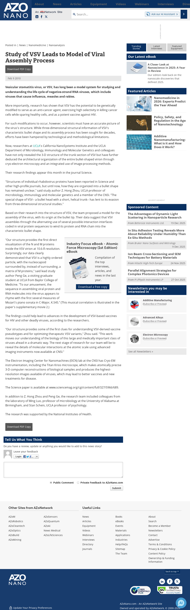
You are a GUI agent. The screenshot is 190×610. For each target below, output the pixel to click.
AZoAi (47, 526)
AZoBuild (14, 535)
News (22, 45)
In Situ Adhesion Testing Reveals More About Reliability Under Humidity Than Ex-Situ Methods (156, 233)
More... (182, 4)
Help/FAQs (121, 544)
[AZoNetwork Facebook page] (41, 17)
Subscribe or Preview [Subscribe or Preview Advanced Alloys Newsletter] (155, 317)
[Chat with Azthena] (181, 603)
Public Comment (63, 482)
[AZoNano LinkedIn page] (37, 17)
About (152, 516)
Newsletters (155, 530)
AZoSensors (51, 516)
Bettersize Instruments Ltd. (149, 222)
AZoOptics (15, 530)
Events (119, 526)
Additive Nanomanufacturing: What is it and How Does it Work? (170, 140)
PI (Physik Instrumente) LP (148, 276)
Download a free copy (92, 287)
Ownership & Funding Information (161, 559)
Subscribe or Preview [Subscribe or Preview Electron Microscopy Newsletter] (155, 334)
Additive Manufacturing (157, 296)
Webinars (88, 535)
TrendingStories (136, 47)
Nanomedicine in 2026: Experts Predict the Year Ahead (169, 101)
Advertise (154, 539)
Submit (116, 488)
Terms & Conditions (160, 544)
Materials (121, 530)
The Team (121, 553)
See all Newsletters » (140, 347)
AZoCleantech (17, 526)
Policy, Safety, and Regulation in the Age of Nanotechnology (170, 120)
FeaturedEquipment (177, 47)
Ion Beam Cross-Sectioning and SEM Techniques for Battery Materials (151, 253)
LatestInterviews (156, 47)
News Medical (52, 530)
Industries (121, 539)
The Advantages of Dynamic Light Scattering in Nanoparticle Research (152, 215)
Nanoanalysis (57, 45)
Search (152, 521)
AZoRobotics (16, 521)
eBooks (119, 521)
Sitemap (120, 549)
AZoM (12, 516)
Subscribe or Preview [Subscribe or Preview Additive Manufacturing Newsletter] (155, 300)
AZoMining (15, 539)
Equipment (89, 526)
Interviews (88, 539)
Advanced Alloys (153, 313)
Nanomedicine (37, 45)
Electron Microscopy (155, 331)
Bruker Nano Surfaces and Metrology (154, 241)
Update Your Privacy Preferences (30, 605)
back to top (172, 571)
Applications (122, 535)
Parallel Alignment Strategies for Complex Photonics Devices (156, 269)
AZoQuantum (51, 521)
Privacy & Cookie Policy (161, 549)
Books (118, 516)
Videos (86, 530)
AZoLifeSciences (53, 535)
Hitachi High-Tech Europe (148, 260)
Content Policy (156, 553)
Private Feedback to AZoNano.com (101, 482)
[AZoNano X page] (46, 17)
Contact (153, 535)
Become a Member (159, 526)
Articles (86, 521)
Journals (87, 549)
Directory (87, 544)
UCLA (36, 146)
